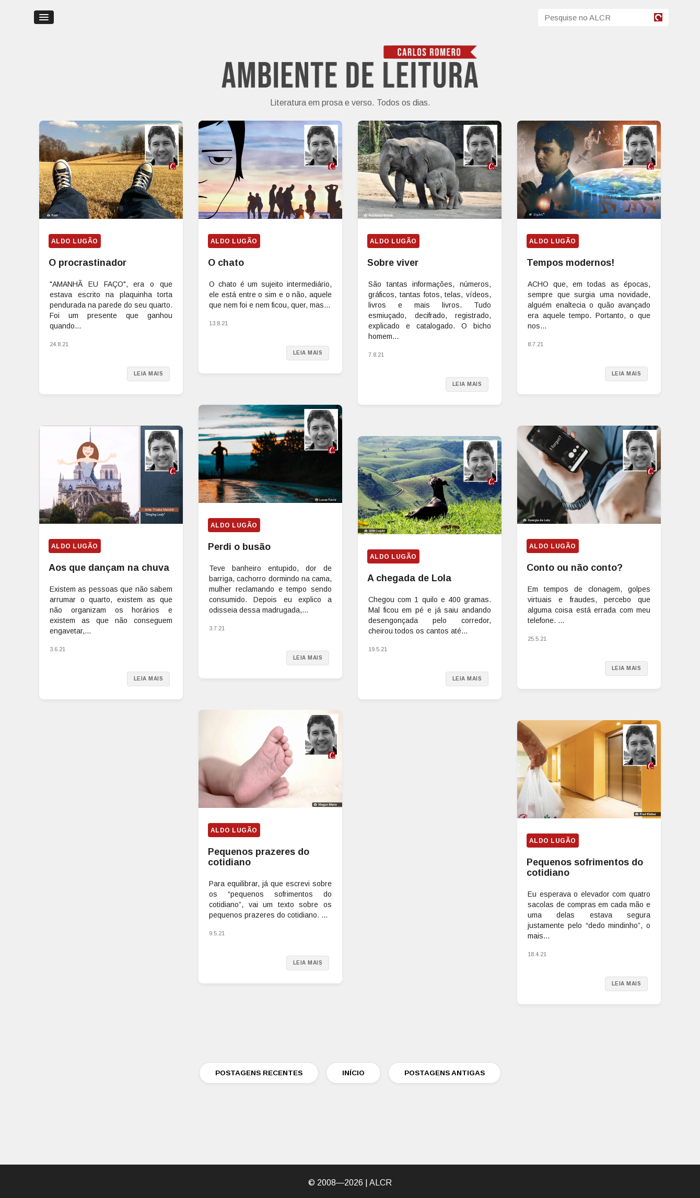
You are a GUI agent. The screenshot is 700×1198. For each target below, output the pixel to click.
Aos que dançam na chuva (109, 567)
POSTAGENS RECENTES (258, 1073)
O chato (226, 262)
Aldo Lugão (74, 241)
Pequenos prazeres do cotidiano (258, 857)
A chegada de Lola (409, 578)
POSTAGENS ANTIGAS (444, 1073)
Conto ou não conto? (575, 567)
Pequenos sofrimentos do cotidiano (585, 867)
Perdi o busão (239, 547)
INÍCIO (353, 1073)
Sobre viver (392, 262)
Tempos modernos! (570, 262)
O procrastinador (87, 262)
